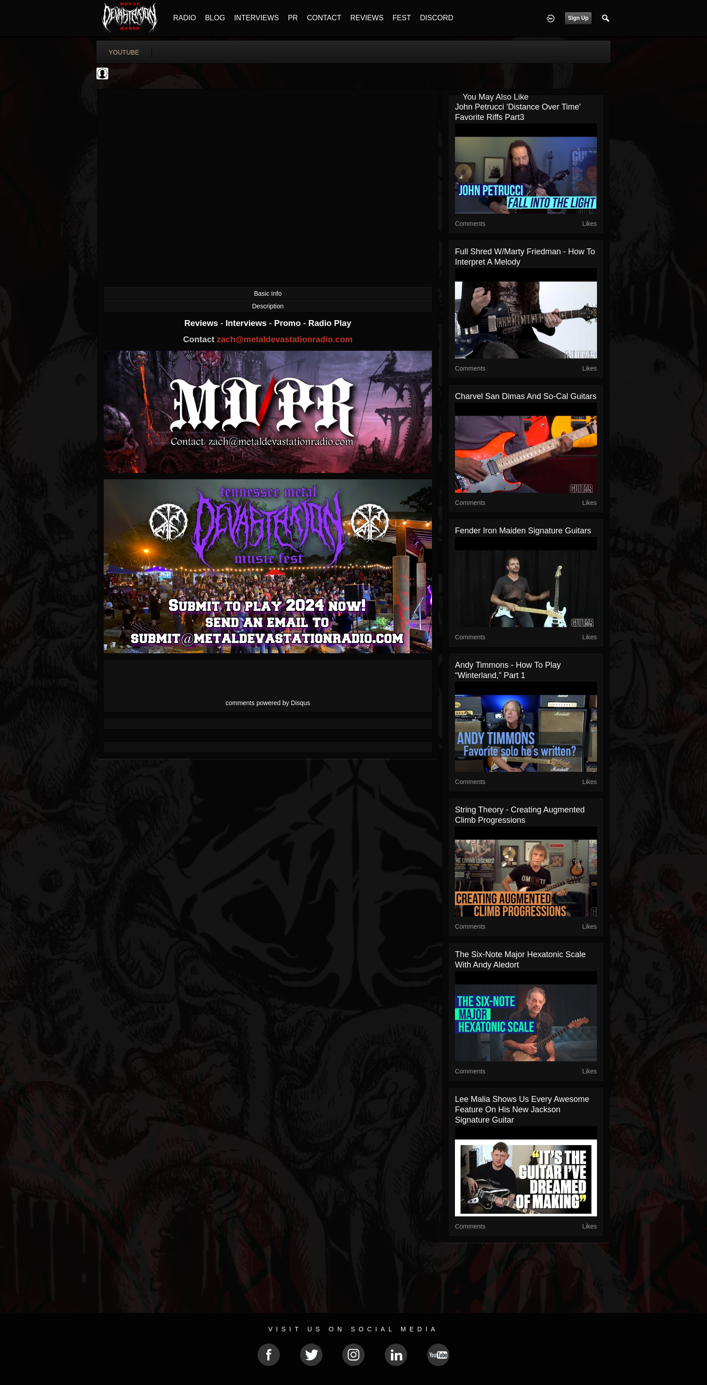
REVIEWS (367, 18)
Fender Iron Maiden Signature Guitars (523, 530)
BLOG (215, 18)
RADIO (184, 18)
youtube (124, 52)
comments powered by (267, 702)
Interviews (247, 323)
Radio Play (329, 323)
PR (293, 18)
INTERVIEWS (256, 18)
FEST (402, 18)
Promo (288, 323)
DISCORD (436, 18)
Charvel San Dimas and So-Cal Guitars (526, 396)
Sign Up (578, 18)
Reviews (202, 323)
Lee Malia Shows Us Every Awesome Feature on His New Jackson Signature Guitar (522, 1109)
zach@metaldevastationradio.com (285, 339)
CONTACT (324, 18)
